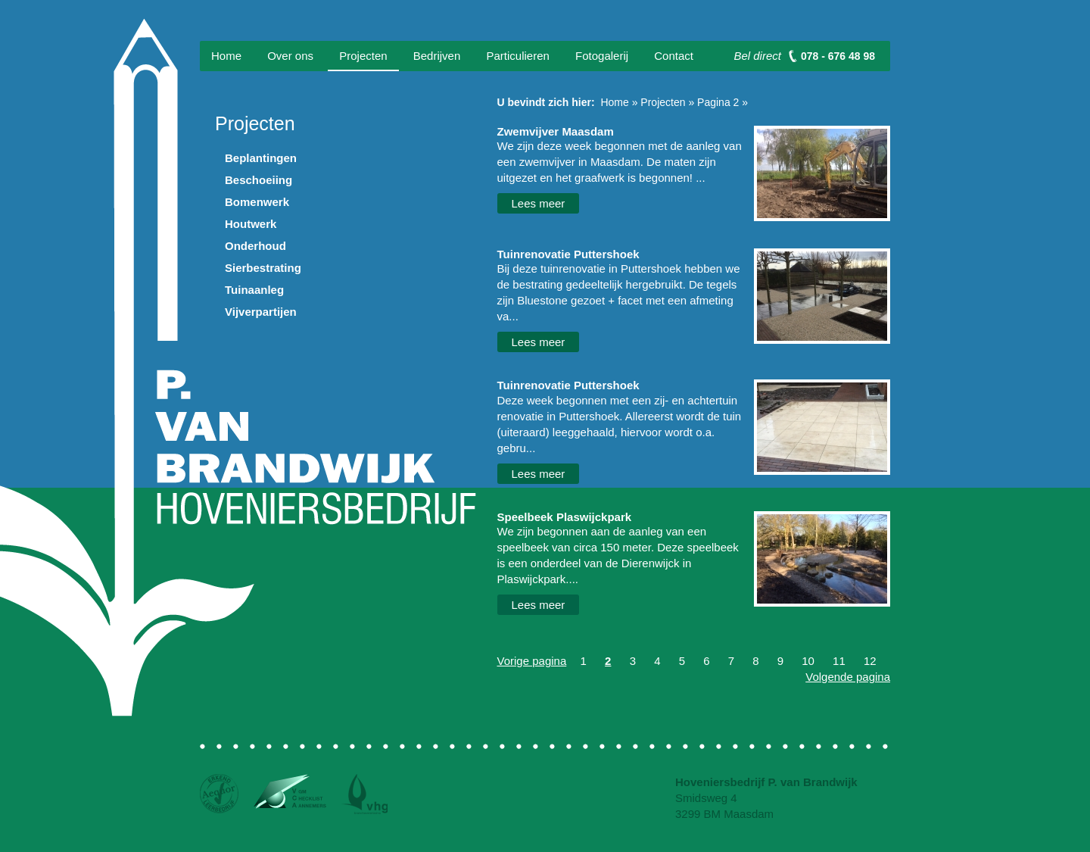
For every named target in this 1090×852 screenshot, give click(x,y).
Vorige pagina (532, 660)
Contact (673, 55)
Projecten (363, 55)
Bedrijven (437, 55)
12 (870, 660)
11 (839, 660)
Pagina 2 (718, 102)
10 (808, 660)
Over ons (290, 55)
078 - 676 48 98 (838, 56)
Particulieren (517, 55)
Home (226, 55)
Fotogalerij (601, 55)
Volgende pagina (847, 676)
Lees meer (538, 203)
